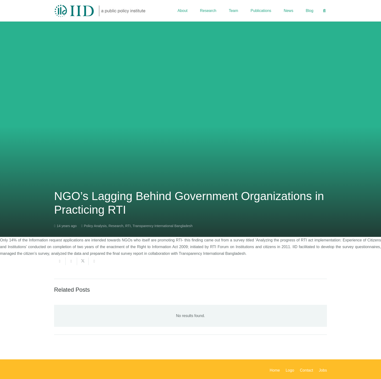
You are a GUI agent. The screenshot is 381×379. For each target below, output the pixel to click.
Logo (290, 370)
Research (116, 226)
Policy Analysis (95, 226)
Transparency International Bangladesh (163, 226)
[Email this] (60, 261)
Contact (306, 370)
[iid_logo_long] (100, 11)
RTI (128, 226)
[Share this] (71, 261)
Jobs (323, 370)
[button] (324, 11)
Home (275, 370)
